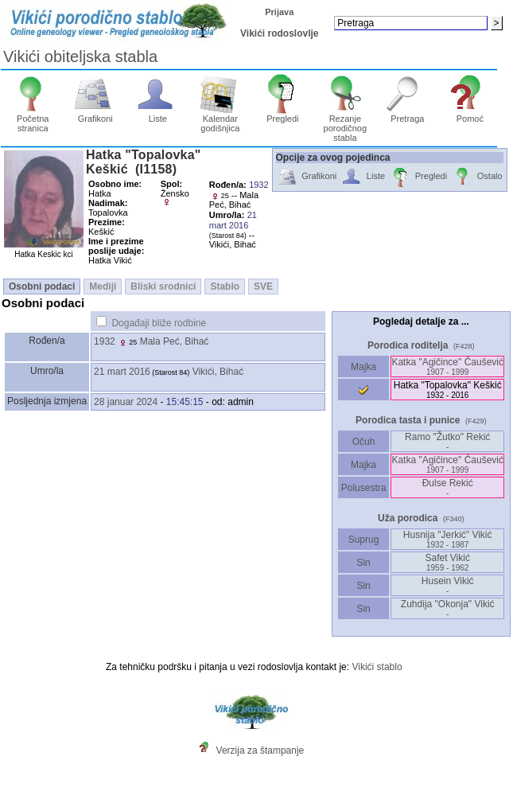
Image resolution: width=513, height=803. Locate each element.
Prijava (279, 12)
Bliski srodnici (163, 286)
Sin (363, 562)
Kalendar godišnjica (220, 119)
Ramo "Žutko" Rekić (447, 441)
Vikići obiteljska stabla (80, 56)
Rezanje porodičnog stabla (345, 124)
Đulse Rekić (447, 487)
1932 (104, 341)
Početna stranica (33, 119)
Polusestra (364, 487)
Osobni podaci (42, 286)
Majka (363, 366)
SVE (263, 286)
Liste (158, 114)
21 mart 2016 (122, 371)
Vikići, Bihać (217, 371)
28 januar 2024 (125, 401)
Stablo (224, 286)
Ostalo (477, 177)
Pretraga (407, 114)
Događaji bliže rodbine (158, 323)
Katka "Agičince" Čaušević (447, 366)
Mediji (102, 286)
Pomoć (470, 114)
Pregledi (282, 114)
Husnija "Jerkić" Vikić (447, 539)
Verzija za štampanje (260, 750)
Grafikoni (95, 114)
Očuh (363, 441)
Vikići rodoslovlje (279, 33)
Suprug (363, 539)
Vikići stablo (377, 666)
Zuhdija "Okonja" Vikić (448, 608)
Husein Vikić (448, 585)
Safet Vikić (447, 562)
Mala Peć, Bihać (174, 341)
